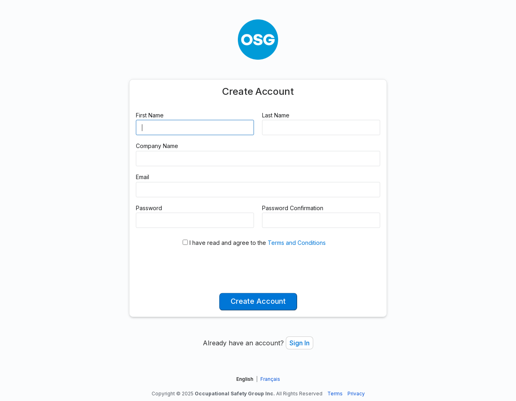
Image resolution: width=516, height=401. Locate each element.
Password (149, 208)
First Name (150, 115)
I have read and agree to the (254, 242)
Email (142, 176)
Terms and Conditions (297, 242)
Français (270, 379)
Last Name (275, 115)
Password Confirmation (292, 208)
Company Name (157, 145)
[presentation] (258, 270)
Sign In (299, 343)
